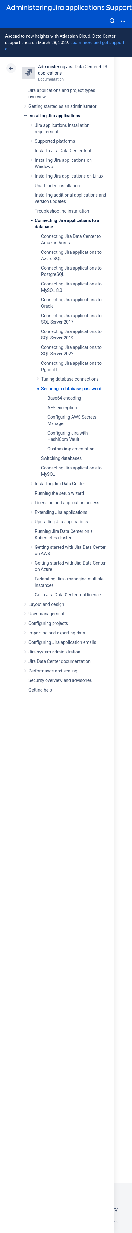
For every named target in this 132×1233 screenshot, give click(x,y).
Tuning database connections (70, 379)
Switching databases (61, 458)
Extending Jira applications (61, 512)
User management (46, 613)
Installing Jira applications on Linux (69, 176)
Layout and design (46, 604)
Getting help (40, 689)
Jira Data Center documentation (59, 661)
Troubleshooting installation (62, 210)
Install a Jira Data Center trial (63, 150)
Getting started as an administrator (62, 106)
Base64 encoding (64, 398)
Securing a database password (71, 388)
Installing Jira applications (54, 115)
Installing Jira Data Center (60, 483)
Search (112, 21)
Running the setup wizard (59, 493)
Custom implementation (70, 448)
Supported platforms (55, 141)
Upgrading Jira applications (61, 521)
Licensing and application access (67, 502)
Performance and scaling (52, 670)
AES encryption (62, 407)
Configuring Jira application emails (62, 642)
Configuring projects (48, 623)
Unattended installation (57, 185)
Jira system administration (54, 651)
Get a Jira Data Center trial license (68, 594)
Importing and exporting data (56, 632)
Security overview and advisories (60, 680)
